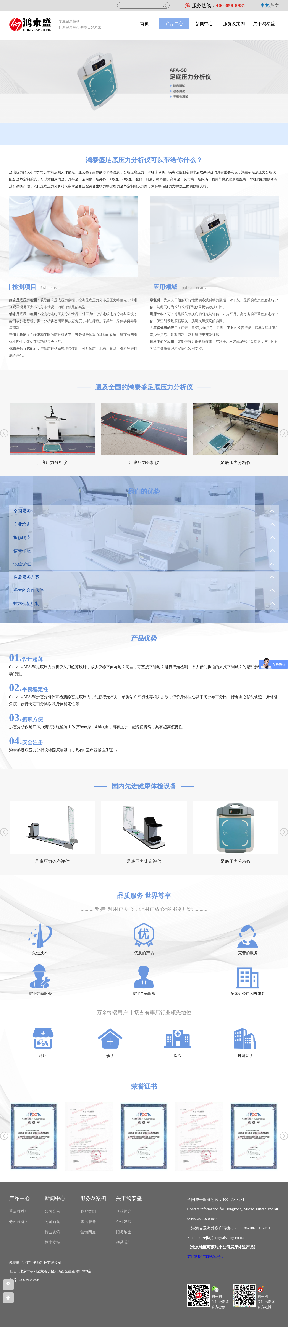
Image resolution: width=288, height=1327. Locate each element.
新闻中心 (204, 23)
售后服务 (88, 1221)
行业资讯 (52, 1232)
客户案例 (88, 1211)
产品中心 (174, 23)
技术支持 (52, 1242)
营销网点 (88, 1232)
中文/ (265, 5)
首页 (144, 23)
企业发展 (123, 1221)
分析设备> (18, 1221)
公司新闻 (52, 1221)
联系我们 (123, 1242)
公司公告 (52, 1211)
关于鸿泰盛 (264, 23)
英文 (274, 5)
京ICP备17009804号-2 (205, 1257)
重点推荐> (18, 1211)
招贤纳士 (123, 1232)
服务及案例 (234, 23)
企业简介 (123, 1211)
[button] (284, 433)
